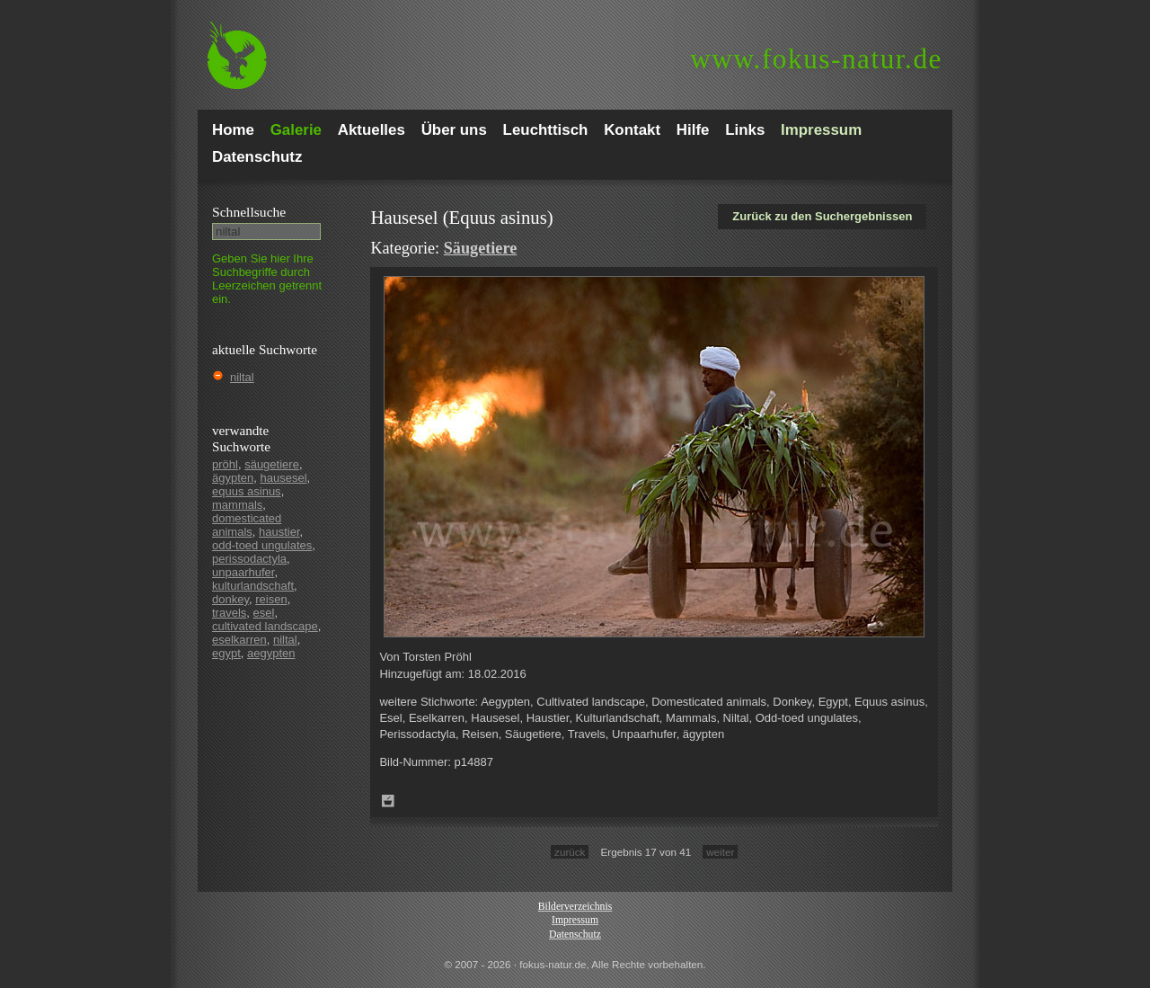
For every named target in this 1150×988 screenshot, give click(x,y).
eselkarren (239, 639)
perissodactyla (249, 558)
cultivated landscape (265, 626)
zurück (569, 852)
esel (264, 612)
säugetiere (271, 464)
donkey (230, 599)
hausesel (284, 478)
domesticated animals (246, 525)
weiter (720, 852)
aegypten (271, 653)
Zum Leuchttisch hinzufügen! (388, 801)
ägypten (232, 478)
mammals (237, 505)
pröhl (225, 464)
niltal (242, 377)
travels (229, 612)
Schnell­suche (249, 211)
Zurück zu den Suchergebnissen (822, 216)
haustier (279, 532)
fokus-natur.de (816, 59)
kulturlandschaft (253, 585)
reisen (271, 599)
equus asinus (246, 491)
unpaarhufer (243, 572)
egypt (226, 653)
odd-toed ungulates (262, 545)
